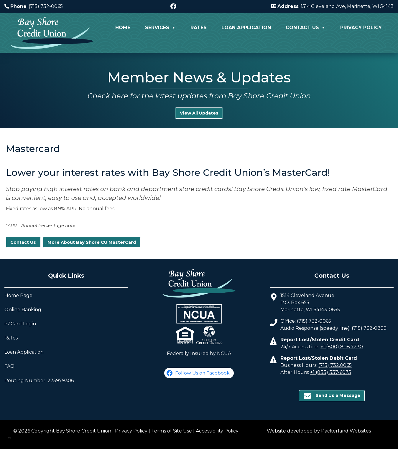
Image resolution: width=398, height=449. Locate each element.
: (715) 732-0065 (33, 6)
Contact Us (305, 28)
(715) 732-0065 (314, 321)
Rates (198, 27)
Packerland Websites (346, 431)
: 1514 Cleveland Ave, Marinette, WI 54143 (332, 6)
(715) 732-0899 (369, 328)
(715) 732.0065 (335, 365)
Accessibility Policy (217, 431)
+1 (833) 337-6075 (330, 372)
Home (122, 27)
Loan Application (246, 27)
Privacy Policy (361, 27)
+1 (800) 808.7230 (341, 346)
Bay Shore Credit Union (83, 431)
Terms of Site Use (171, 431)
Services (160, 28)
